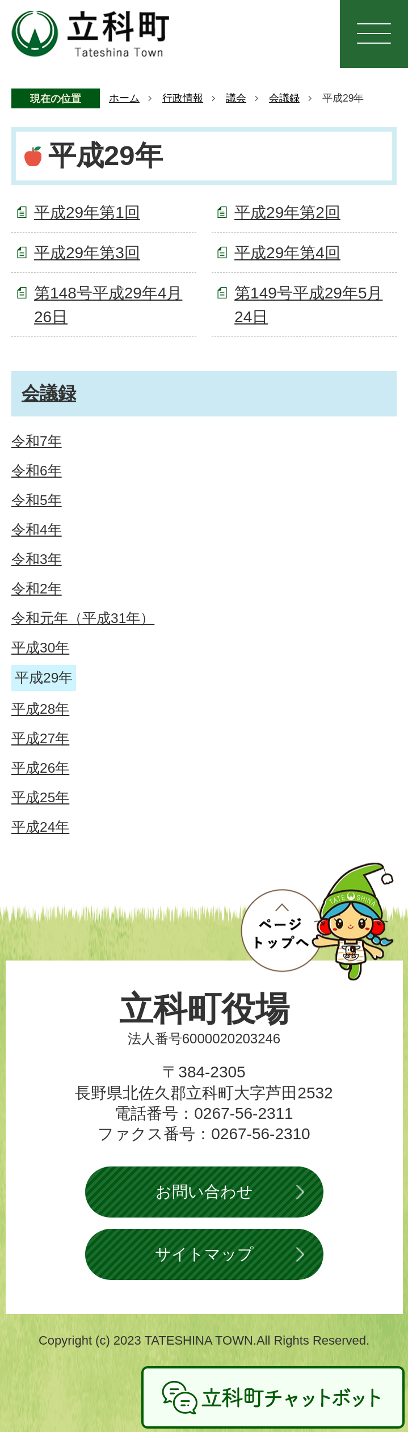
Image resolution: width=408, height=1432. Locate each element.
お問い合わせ (204, 1192)
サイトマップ (204, 1254)
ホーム (124, 98)
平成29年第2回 (287, 212)
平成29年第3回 (87, 253)
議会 (236, 98)
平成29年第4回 (287, 253)
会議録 (284, 98)
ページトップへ (317, 921)
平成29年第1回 (87, 212)
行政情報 (182, 98)
